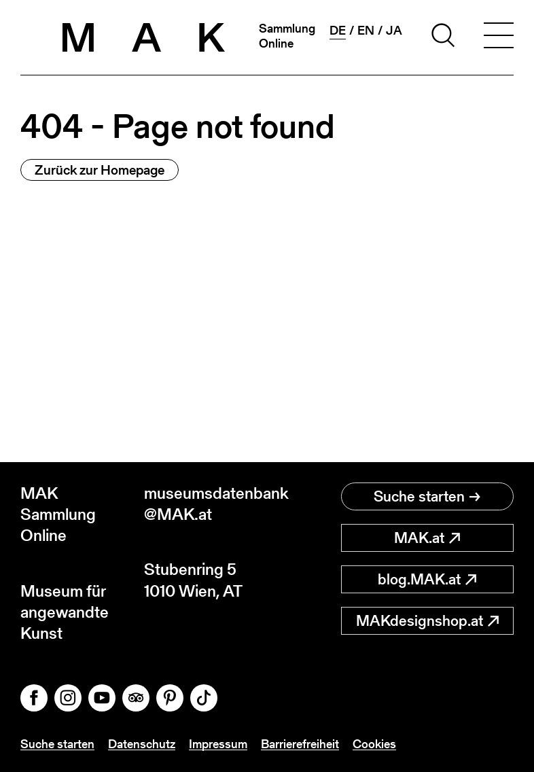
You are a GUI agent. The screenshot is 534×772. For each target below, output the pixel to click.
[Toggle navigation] (499, 37)
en (365, 30)
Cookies (374, 743)
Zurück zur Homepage (99, 169)
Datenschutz (141, 743)
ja (394, 30)
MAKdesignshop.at (427, 620)
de (338, 30)
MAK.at (427, 537)
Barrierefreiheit (300, 743)
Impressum (218, 743)
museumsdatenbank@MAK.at (206, 503)
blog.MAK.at (427, 579)
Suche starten (427, 496)
